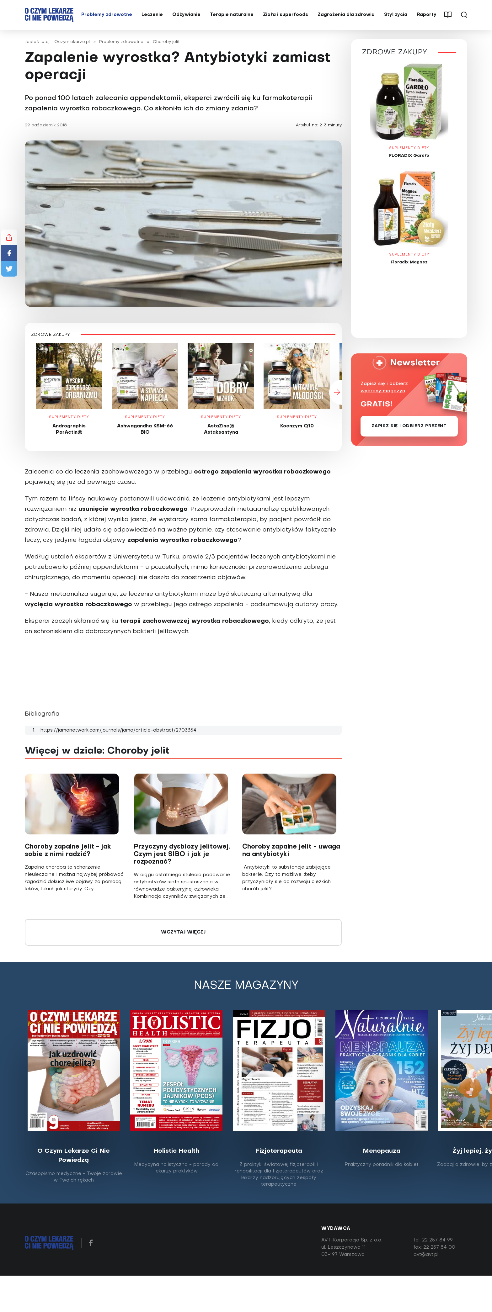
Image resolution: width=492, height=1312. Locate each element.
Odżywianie (186, 16)
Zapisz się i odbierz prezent (409, 429)
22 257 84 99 (437, 1243)
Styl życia (395, 16)
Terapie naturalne (232, 16)
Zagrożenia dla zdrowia (346, 16)
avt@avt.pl (426, 1258)
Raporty (426, 16)
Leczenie (152, 16)
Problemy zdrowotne (106, 16)
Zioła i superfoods (285, 16)
